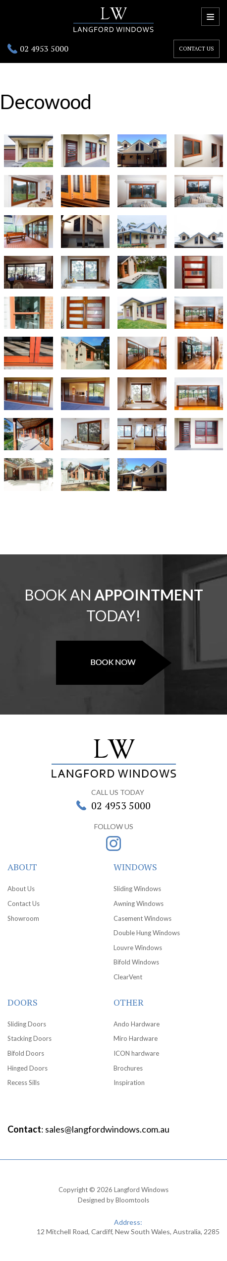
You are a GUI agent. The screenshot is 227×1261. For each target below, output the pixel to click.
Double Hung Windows (147, 933)
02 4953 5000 (44, 48)
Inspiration (129, 1082)
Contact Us (23, 903)
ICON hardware (136, 1053)
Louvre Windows (138, 948)
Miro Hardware (136, 1038)
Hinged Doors (27, 1068)
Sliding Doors (26, 1024)
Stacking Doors (29, 1038)
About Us (21, 889)
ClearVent (128, 977)
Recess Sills (23, 1082)
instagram (113, 843)
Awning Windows (139, 903)
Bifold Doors (25, 1053)
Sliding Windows (137, 889)
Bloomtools (132, 1200)
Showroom (23, 918)
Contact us (196, 48)
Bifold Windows (136, 962)
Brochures (128, 1068)
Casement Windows (142, 918)
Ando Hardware (137, 1024)
